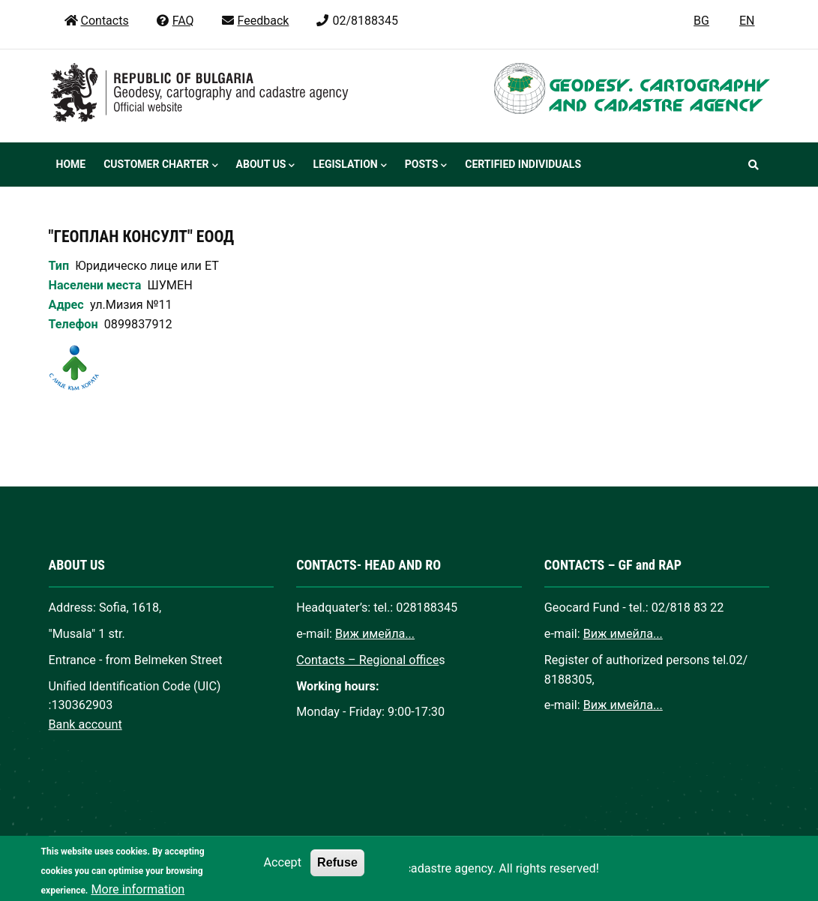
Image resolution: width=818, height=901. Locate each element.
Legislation (349, 165)
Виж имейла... (375, 634)
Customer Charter (160, 165)
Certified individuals (523, 164)
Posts (426, 165)
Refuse (337, 872)
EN (747, 20)
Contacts (96, 20)
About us (265, 165)
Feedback (254, 20)
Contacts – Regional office (367, 660)
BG (701, 20)
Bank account (85, 724)
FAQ (174, 20)
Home (71, 164)
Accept (282, 872)
